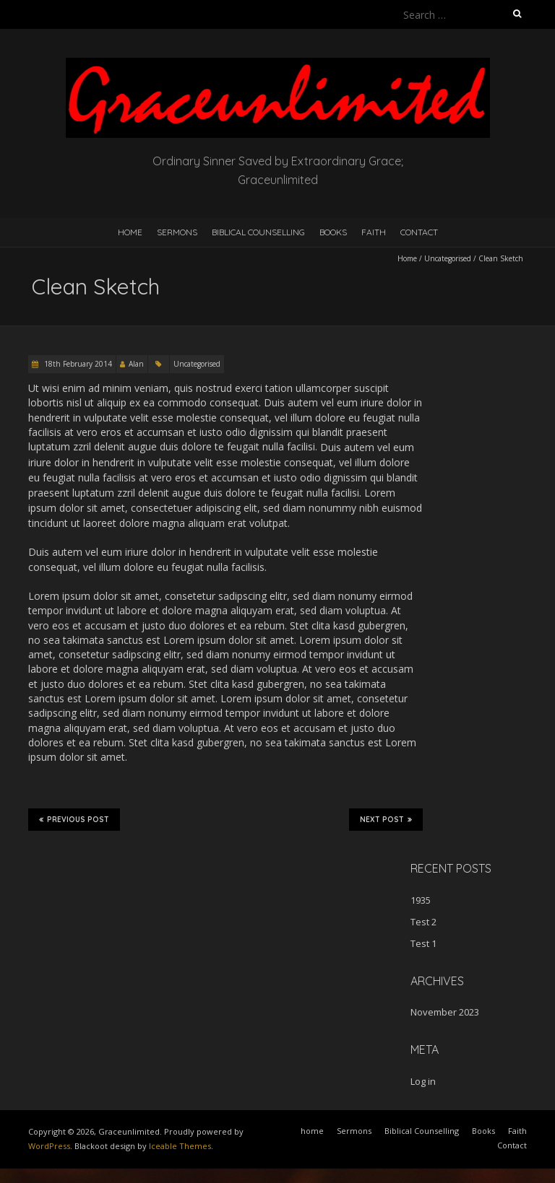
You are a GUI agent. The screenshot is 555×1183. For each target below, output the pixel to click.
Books (333, 232)
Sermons (177, 232)
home (130, 232)
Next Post (386, 819)
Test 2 (423, 921)
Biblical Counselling (258, 232)
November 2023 (444, 1011)
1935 (420, 900)
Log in (423, 1081)
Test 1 (423, 943)
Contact (419, 232)
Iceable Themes (180, 1145)
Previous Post (74, 819)
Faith (373, 232)
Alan (136, 364)
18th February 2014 (77, 364)
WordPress (49, 1145)
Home (407, 258)
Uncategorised (447, 258)
